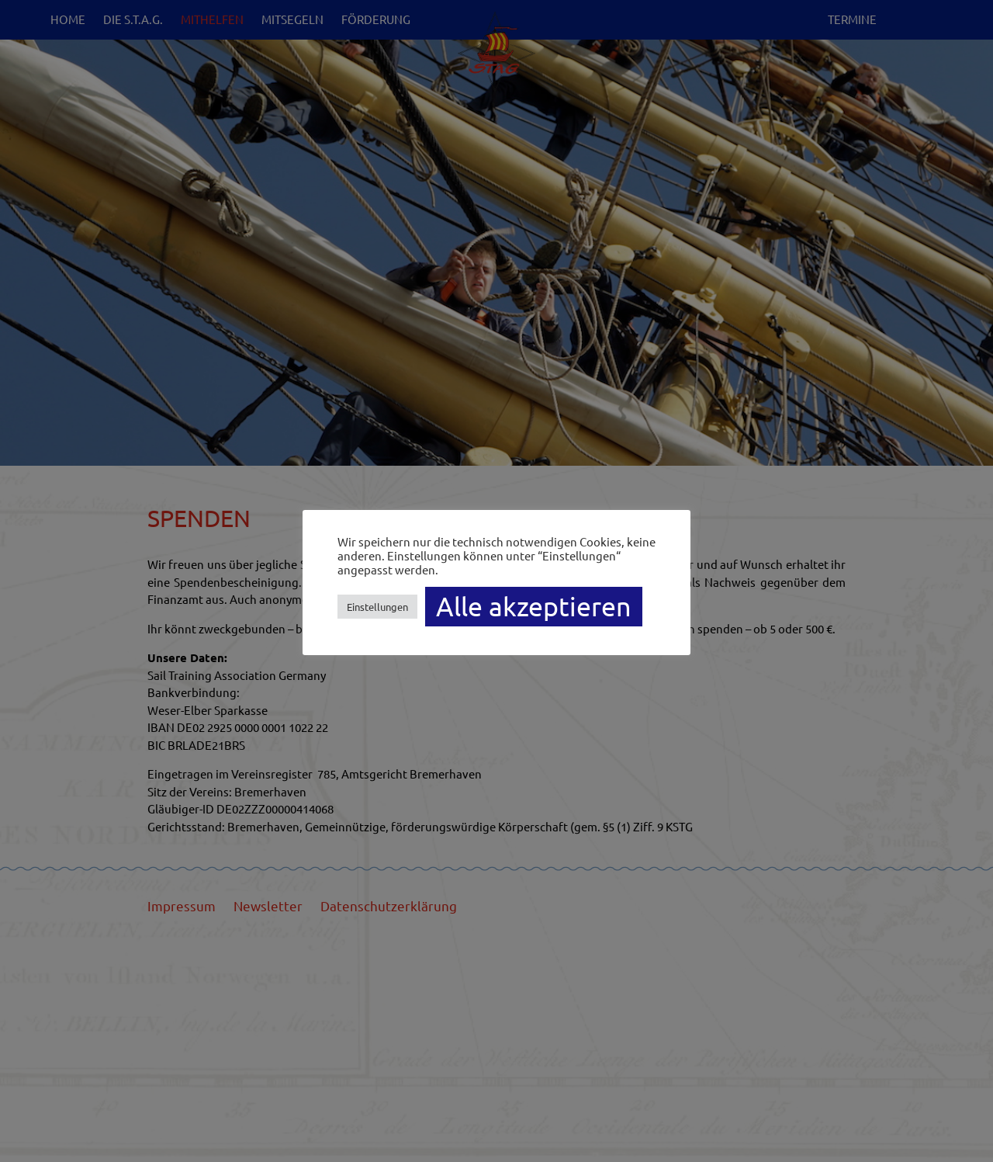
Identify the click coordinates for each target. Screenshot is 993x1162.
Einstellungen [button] (377, 606)
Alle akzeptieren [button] (533, 606)
